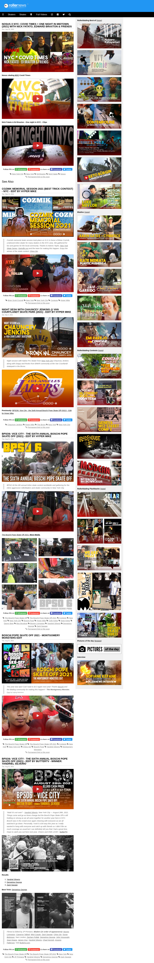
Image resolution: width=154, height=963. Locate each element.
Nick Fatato (53, 174)
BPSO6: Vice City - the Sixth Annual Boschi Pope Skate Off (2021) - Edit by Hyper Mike (35, 435)
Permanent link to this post (39, 177)
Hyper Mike (65, 300)
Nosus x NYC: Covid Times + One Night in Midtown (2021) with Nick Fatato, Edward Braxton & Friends (37, 25)
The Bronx (41, 425)
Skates (22, 14)
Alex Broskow (21, 623)
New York (30, 174)
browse (98, 641)
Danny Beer (9, 623)
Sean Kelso (65, 621)
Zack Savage (42, 626)
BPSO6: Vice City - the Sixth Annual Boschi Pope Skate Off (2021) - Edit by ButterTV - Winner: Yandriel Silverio (35, 761)
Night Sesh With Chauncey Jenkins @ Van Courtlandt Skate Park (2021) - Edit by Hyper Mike (36, 310)
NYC (17, 75)
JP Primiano (19, 957)
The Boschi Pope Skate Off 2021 (43, 618)
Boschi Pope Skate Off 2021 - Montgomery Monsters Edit (31, 636)
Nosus (63, 174)
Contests (54, 300)
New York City (17, 174)
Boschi (61, 687)
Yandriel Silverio (53, 623)
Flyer (8, 692)
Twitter (68, 169)
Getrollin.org (23, 248)
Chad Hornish (48, 940)
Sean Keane (12, 940)
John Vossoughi (62, 937)
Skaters (11, 14)
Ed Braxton (41, 174)
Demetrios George (14, 882)
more (99, 20)
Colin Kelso (53, 621)
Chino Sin (34, 251)
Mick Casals (36, 934)
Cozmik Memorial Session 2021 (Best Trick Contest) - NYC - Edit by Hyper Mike (37, 190)
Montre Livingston (37, 623)
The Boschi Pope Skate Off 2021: (21, 535)
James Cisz (23, 940)
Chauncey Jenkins (15, 425)
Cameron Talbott (23, 934)
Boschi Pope (29, 621)
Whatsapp (22, 169)
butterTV (63, 832)
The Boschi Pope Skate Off (16, 618)
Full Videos (41, 14)
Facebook (57, 169)
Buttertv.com (25, 943)
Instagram (35, 169)
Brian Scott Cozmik (15, 300)
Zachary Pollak (33, 937)
